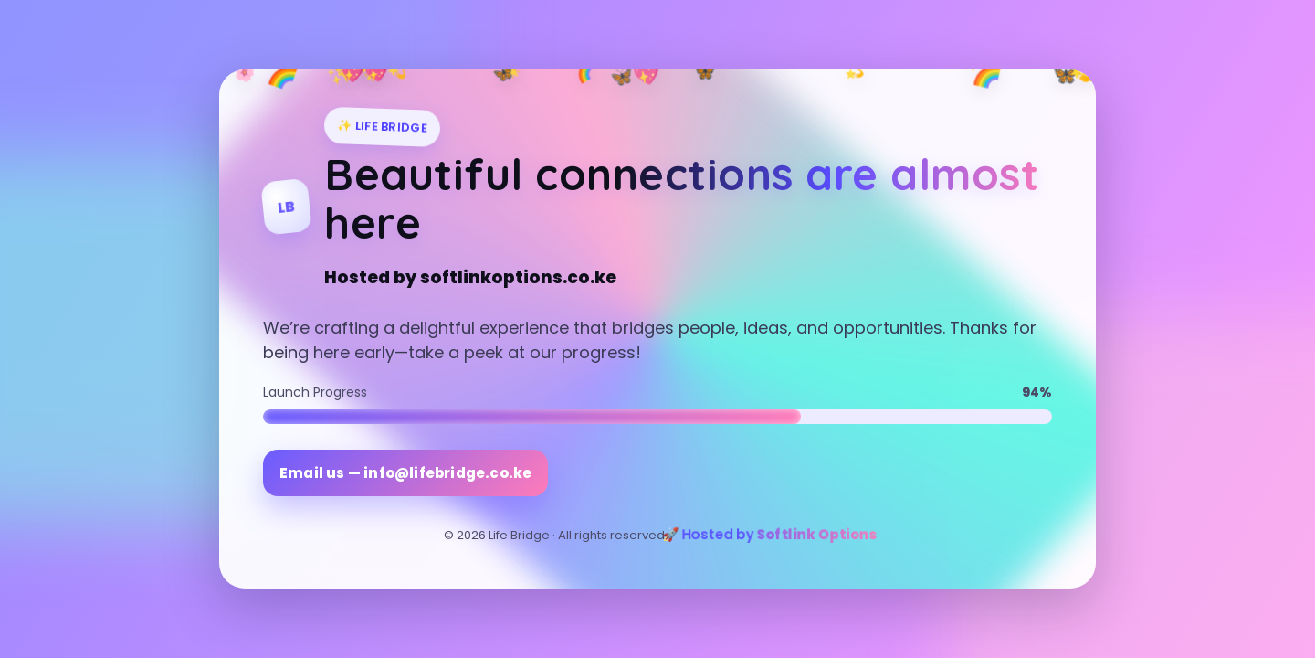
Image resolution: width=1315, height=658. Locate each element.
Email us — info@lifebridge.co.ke (405, 473)
